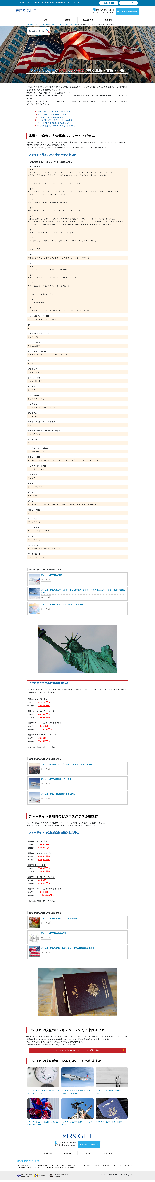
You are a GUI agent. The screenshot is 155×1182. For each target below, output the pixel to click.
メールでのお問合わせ (128, 11)
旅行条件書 (48, 1155)
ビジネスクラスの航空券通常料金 (50, 117)
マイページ (128, 3)
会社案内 (87, 1155)
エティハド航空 (73, 1167)
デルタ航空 (59, 1170)
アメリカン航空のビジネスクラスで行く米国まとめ (55, 126)
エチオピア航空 (70, 1170)
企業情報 (108, 20)
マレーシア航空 (37, 1167)
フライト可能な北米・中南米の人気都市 (52, 114)
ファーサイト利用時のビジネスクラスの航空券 (54, 120)
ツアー (46, 20)
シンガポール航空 (24, 1167)
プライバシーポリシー (107, 1155)
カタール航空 (61, 1167)
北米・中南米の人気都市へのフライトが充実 (53, 111)
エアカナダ (129, 1167)
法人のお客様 (87, 20)
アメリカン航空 (118, 1167)
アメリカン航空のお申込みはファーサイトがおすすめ (77, 1050)
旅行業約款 (68, 1155)
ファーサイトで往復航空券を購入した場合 (53, 123)
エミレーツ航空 (50, 1167)
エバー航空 (106, 1167)
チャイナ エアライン (26, 1170)
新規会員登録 (109, 3)
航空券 (67, 20)
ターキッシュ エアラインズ (44, 1170)
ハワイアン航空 (86, 1167)
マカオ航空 (97, 1167)
